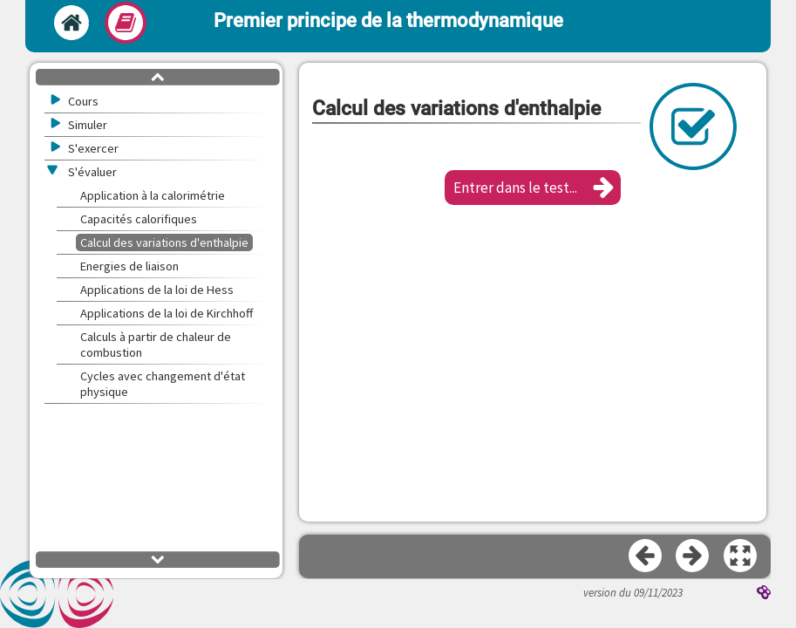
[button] (533, 187)
